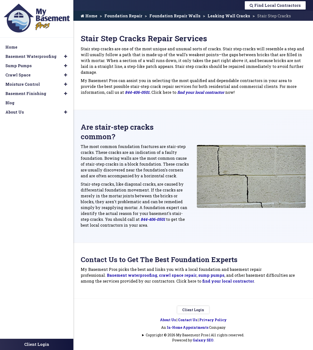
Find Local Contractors (275, 5)
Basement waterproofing (132, 275)
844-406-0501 (137, 92)
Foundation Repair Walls (175, 15)
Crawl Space (18, 74)
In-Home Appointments (187, 327)
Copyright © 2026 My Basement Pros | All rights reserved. (195, 335)
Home (89, 15)
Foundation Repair (123, 15)
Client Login (193, 310)
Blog (9, 102)
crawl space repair (178, 275)
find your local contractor (200, 92)
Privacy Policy (213, 320)
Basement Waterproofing (30, 56)
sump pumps (211, 275)
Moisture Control (22, 84)
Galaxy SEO (203, 340)
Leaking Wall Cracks (229, 15)
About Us (168, 320)
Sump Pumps (18, 65)
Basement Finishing (25, 93)
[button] (66, 56)
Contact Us (187, 320)
